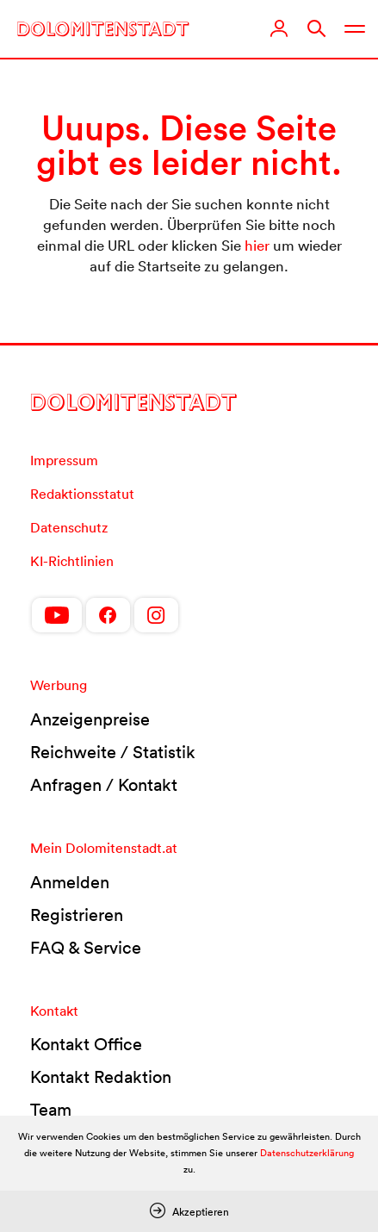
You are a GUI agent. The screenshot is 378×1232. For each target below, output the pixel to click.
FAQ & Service (85, 947)
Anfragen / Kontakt (103, 785)
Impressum (64, 460)
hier (257, 245)
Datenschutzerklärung (307, 1153)
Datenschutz (69, 527)
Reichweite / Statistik (112, 752)
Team (50, 1109)
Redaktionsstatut (82, 493)
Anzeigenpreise (90, 719)
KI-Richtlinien (72, 560)
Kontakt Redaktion (100, 1077)
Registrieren (76, 915)
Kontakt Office (86, 1044)
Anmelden (69, 882)
